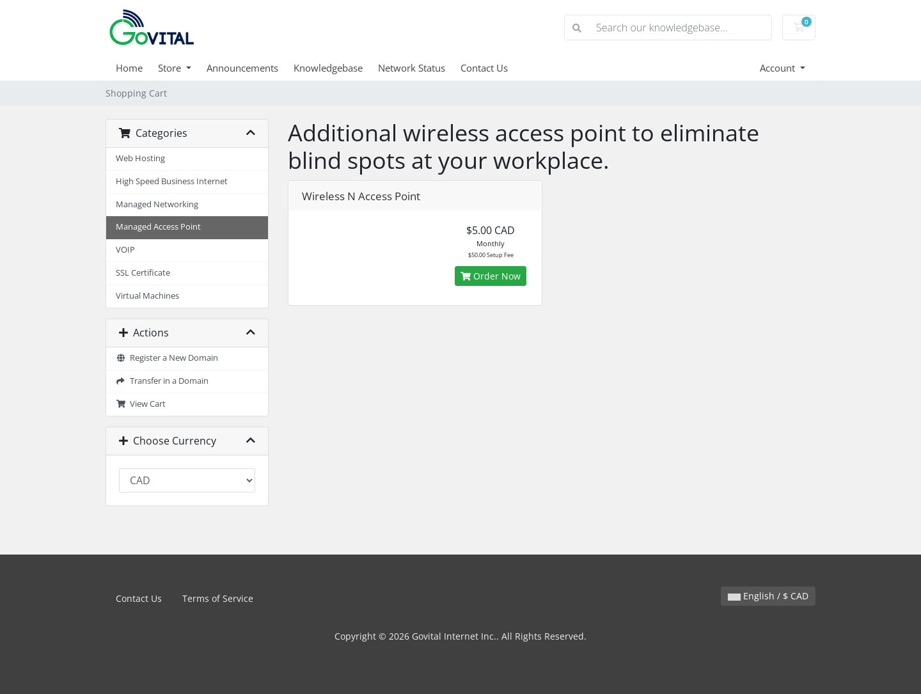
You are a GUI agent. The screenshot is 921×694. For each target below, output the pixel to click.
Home (129, 67)
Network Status (411, 67)
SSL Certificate (143, 272)
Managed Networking (157, 204)
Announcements (242, 67)
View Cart (141, 403)
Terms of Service (217, 598)
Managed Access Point (158, 226)
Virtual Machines (147, 295)
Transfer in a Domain (162, 380)
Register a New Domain (167, 357)
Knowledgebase (328, 67)
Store (171, 67)
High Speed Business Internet (172, 181)
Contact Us (484, 67)
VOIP (125, 249)
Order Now (490, 276)
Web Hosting (140, 158)
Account (779, 67)
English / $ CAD (768, 596)
